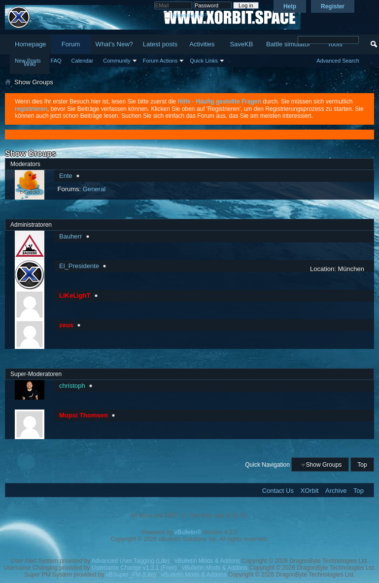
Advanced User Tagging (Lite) (131, 560)
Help (289, 6)
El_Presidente (79, 266)
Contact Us (278, 490)
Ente (65, 175)
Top (362, 464)
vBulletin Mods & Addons (207, 560)
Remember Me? (185, 15)
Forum (71, 44)
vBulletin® (187, 532)
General (94, 189)
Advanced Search (337, 61)
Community (117, 61)
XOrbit (310, 490)
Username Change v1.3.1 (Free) (134, 567)
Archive (335, 490)
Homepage (30, 44)
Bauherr (70, 236)
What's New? (114, 44)
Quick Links (204, 61)
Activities (201, 44)
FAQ (56, 61)
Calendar (82, 61)
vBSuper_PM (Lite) (131, 574)
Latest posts (160, 44)
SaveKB (241, 44)
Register (333, 6)
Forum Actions (160, 61)
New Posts (28, 61)
